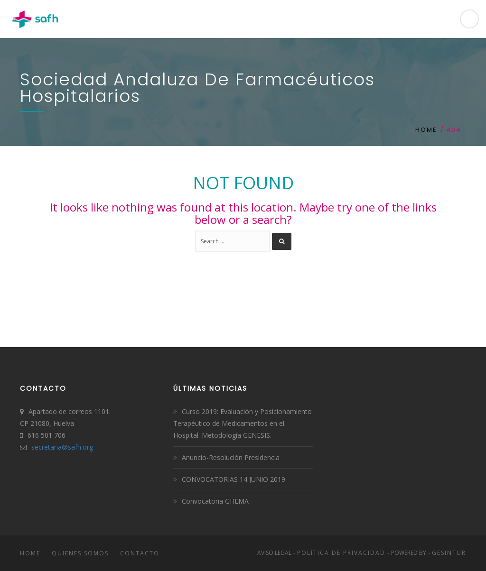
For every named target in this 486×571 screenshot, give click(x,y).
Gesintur (449, 553)
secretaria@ (49, 446)
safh (74, 446)
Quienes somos (80, 553)
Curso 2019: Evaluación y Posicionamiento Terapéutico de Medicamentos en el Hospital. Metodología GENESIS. (242, 423)
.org (87, 446)
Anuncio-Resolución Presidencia (231, 457)
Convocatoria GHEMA (215, 501)
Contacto (139, 553)
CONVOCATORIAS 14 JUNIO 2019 (233, 479)
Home (426, 129)
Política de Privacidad (341, 553)
